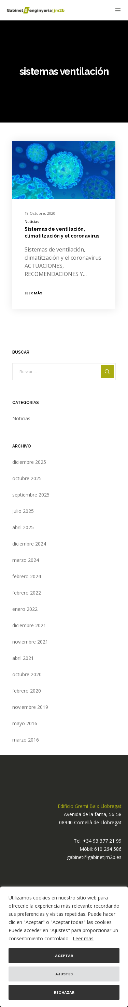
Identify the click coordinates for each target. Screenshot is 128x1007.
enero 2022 (25, 609)
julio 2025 (23, 511)
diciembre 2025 (29, 462)
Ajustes (64, 974)
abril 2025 (23, 527)
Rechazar (64, 992)
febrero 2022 (26, 592)
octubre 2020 (27, 674)
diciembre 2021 (29, 625)
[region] (64, 947)
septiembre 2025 (30, 494)
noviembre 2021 (30, 641)
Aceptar (64, 955)
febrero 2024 (26, 576)
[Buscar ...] (64, 371)
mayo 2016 (24, 723)
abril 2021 (23, 658)
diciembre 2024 (29, 543)
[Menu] (116, 10)
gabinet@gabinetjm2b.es (94, 857)
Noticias (32, 221)
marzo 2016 (25, 739)
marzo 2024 (25, 560)
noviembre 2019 (30, 707)
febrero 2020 (26, 690)
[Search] (107, 371)
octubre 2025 (27, 478)
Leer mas (83, 938)
